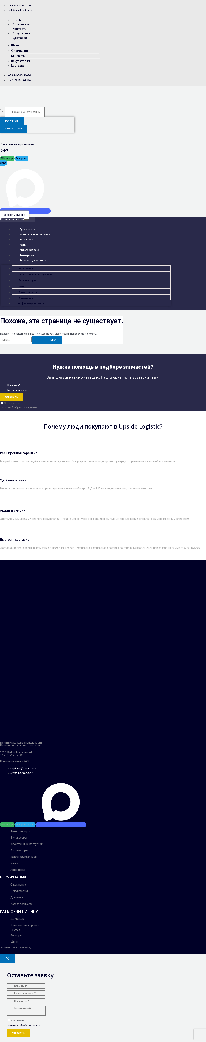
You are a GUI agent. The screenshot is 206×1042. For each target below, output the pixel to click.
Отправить (11, 397)
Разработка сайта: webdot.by (15, 947)
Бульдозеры (24, 228)
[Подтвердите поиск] (37, 340)
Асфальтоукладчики (30, 259)
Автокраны (23, 254)
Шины (16, 20)
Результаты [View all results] (12, 120)
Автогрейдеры (26, 249)
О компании (21, 24)
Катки (20, 244)
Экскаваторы (25, 239)
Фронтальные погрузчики (33, 234)
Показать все (13, 128)
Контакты (19, 29)
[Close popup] (7, 958)
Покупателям (22, 33)
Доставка (19, 38)
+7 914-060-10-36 (11, 754)
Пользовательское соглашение (20, 745)
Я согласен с (75, 406)
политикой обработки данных (19, 407)
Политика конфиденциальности (21, 742)
